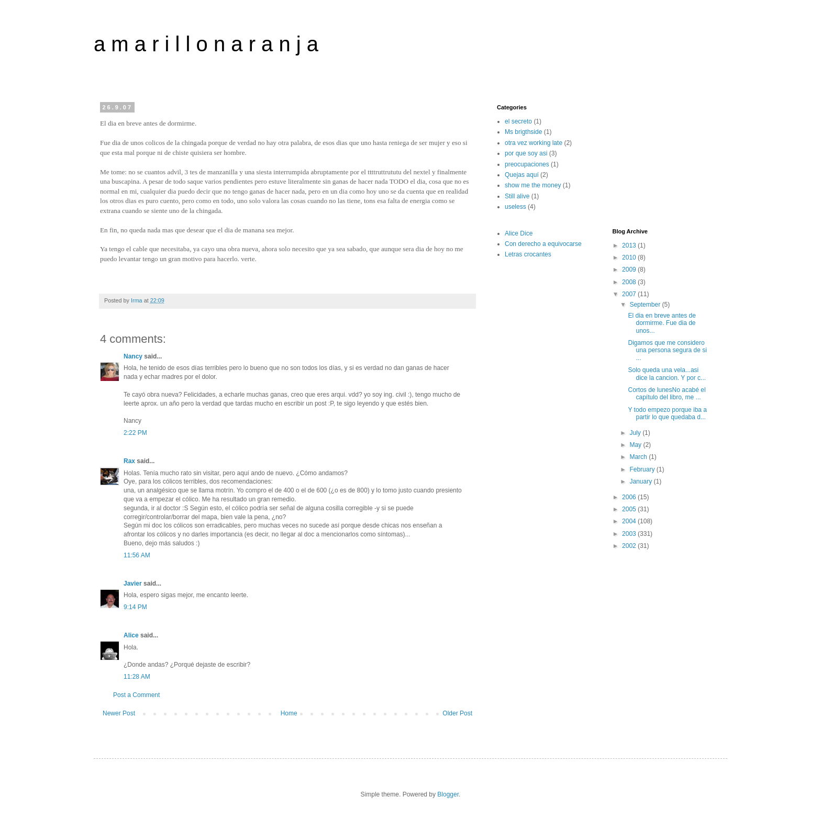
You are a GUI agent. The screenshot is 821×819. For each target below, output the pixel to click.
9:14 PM (135, 607)
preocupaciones (527, 164)
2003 (630, 533)
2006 (630, 497)
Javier (133, 583)
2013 (630, 245)
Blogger (448, 794)
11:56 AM (137, 555)
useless (515, 206)
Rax (129, 461)
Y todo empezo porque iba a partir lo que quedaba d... (667, 413)
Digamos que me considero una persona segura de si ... (667, 350)
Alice (131, 635)
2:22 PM (135, 432)
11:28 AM (137, 676)
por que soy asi (526, 153)
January (641, 481)
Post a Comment (136, 695)
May (636, 444)
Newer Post (119, 713)
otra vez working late (533, 143)
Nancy (133, 356)
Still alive (517, 196)
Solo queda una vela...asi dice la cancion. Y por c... (667, 373)
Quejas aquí (522, 174)
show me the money (533, 185)
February (642, 469)
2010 (630, 257)
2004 (630, 521)
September (645, 304)
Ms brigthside (523, 132)
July (635, 432)
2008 (630, 282)
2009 (630, 269)
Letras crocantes (528, 254)
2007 (630, 294)
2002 (630, 545)
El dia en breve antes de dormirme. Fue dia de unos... (661, 323)
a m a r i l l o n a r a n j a (206, 43)
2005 (630, 509)
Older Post (457, 713)
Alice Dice (518, 233)
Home (289, 713)
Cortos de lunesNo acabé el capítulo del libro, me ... (666, 393)
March (639, 457)
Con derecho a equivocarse (543, 244)
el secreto (518, 121)
